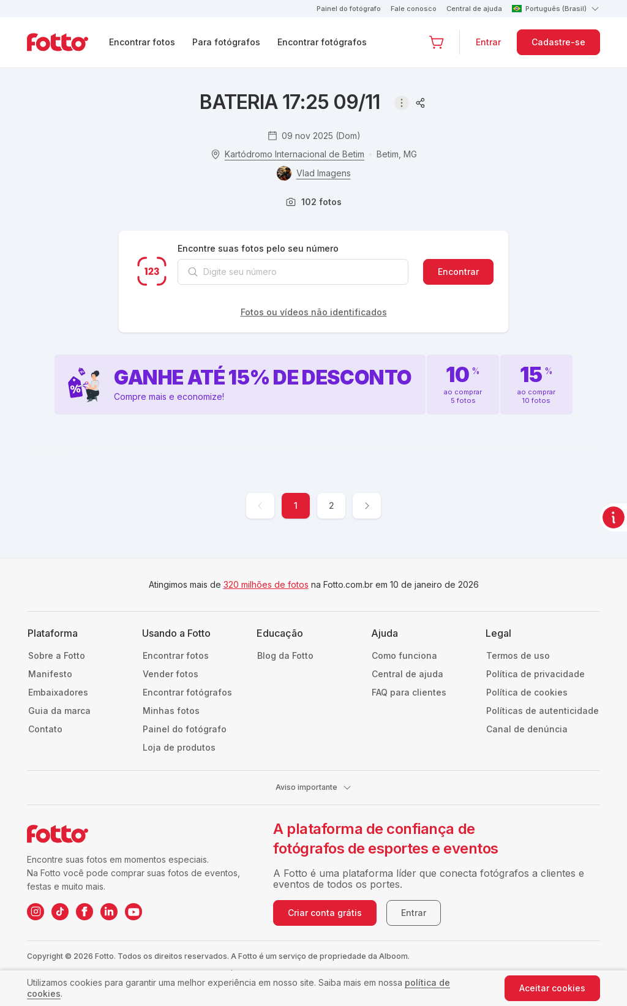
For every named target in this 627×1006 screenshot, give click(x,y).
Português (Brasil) (556, 8)
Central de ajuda (474, 8)
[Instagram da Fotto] (35, 911)
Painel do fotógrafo (349, 8)
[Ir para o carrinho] (437, 42)
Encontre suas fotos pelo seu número (258, 248)
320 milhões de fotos (266, 584)
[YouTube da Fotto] (133, 911)
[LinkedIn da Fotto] (109, 911)
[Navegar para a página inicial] (67, 42)
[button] (437, 42)
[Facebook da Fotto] (84, 911)
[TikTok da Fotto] (60, 911)
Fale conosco (414, 8)
